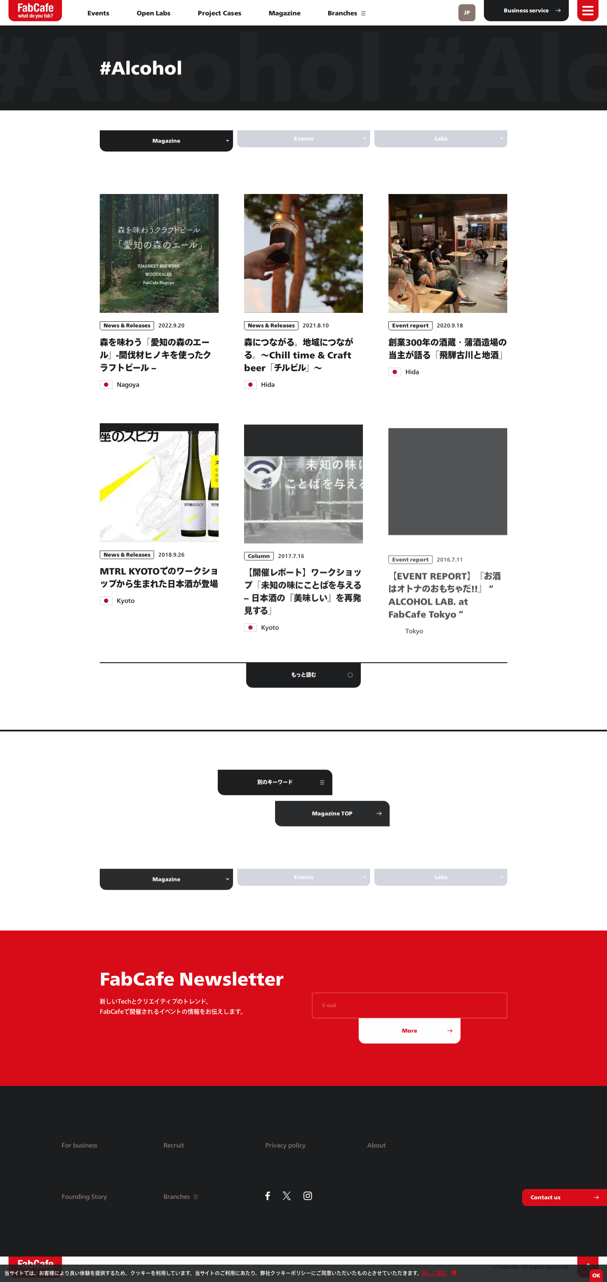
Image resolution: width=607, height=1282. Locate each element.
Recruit (173, 1145)
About (376, 1145)
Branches (346, 13)
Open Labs (154, 13)
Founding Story (84, 1196)
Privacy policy (285, 1145)
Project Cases (220, 13)
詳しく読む (434, 1273)
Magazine (285, 13)
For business (79, 1145)
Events (98, 13)
